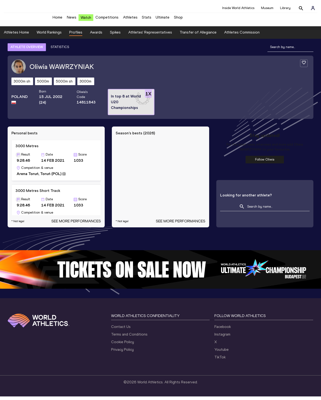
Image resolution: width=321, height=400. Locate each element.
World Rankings (49, 36)
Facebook (222, 330)
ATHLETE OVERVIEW (26, 51)
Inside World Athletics (238, 8)
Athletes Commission (242, 36)
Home (57, 19)
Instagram (222, 338)
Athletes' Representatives (150, 36)
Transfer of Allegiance (198, 36)
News (71, 19)
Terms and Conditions (129, 338)
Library (285, 8)
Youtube (221, 353)
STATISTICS (60, 51)
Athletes (130, 19)
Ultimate (162, 19)
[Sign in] (313, 8)
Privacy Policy (122, 353)
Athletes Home (16, 36)
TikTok (220, 360)
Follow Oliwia (264, 163)
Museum (267, 8)
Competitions (107, 19)
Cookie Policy (122, 345)
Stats (146, 19)
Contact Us (121, 330)
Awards (96, 36)
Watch (86, 19)
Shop (178, 19)
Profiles (75, 36)
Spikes (115, 36)
